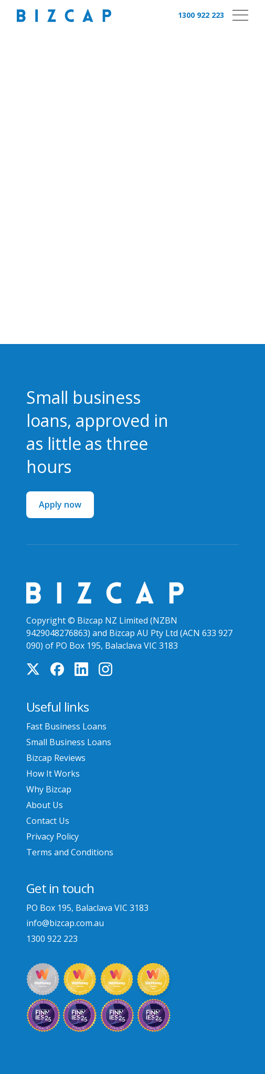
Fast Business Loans (66, 726)
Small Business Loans (68, 742)
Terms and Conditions (69, 852)
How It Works (53, 773)
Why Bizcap (48, 789)
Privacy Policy (52, 836)
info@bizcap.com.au (65, 923)
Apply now (60, 504)
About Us (44, 805)
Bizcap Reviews (56, 758)
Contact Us (47, 820)
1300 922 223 (201, 15)
